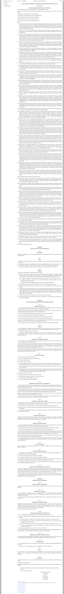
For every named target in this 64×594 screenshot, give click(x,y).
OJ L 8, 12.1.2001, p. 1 (22, 592)
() (38, 20)
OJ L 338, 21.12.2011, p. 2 (22, 585)
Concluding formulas (7, 6)
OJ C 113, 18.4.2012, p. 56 (22, 581)
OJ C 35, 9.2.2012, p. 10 (22, 591)
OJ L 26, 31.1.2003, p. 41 (22, 587)
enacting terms (6, 4)
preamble (5, 2)
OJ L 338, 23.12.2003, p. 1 (22, 586)
